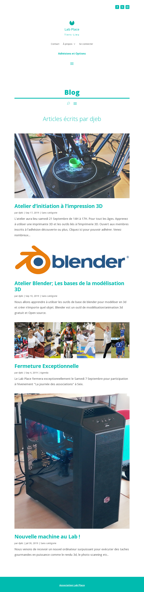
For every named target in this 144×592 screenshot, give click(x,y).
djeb (20, 212)
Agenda (44, 372)
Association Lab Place (72, 585)
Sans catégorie (49, 212)
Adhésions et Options (72, 53)
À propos (67, 44)
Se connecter (86, 44)
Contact (55, 44)
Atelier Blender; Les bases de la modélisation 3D (69, 286)
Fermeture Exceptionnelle (46, 365)
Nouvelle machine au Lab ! (47, 536)
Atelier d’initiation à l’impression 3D (58, 206)
